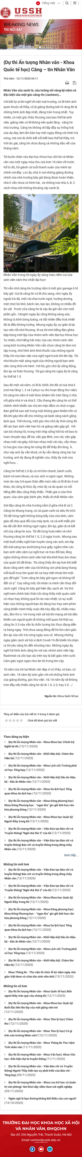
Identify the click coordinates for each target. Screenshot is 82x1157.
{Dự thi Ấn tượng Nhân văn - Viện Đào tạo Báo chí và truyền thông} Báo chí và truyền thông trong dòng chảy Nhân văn (38, 845)
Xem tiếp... (71, 855)
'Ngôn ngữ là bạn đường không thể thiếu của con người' (42, 1098)
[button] (45, 3)
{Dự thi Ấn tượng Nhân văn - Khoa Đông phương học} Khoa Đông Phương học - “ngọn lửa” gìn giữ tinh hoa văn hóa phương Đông (39, 805)
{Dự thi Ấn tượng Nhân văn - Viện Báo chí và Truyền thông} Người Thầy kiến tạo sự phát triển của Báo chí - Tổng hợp (38, 1071)
